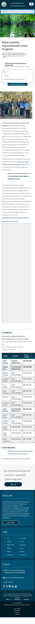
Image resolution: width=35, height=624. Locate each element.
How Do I (22, 545)
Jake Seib (6, 397)
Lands (8, 541)
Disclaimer (17, 610)
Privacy (17, 612)
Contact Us (23, 555)
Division (5, 72)
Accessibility (17, 609)
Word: (17, 599)
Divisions (8, 53)
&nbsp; (16, 273)
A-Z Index (22, 538)
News (21, 548)
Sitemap (17, 614)
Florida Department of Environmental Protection (17, 605)
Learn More (11, 522)
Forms (21, 541)
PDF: (8, 599)
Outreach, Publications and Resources (14, 79)
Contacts (6, 75)
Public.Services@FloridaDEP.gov (14, 578)
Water (8, 551)
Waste (8, 548)
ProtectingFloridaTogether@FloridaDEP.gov (15, 218)
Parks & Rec (10, 545)
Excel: (26, 599)
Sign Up (13, 484)
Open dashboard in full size (10, 221)
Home (3, 53)
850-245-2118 (9, 582)
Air (7, 538)
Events (21, 551)
